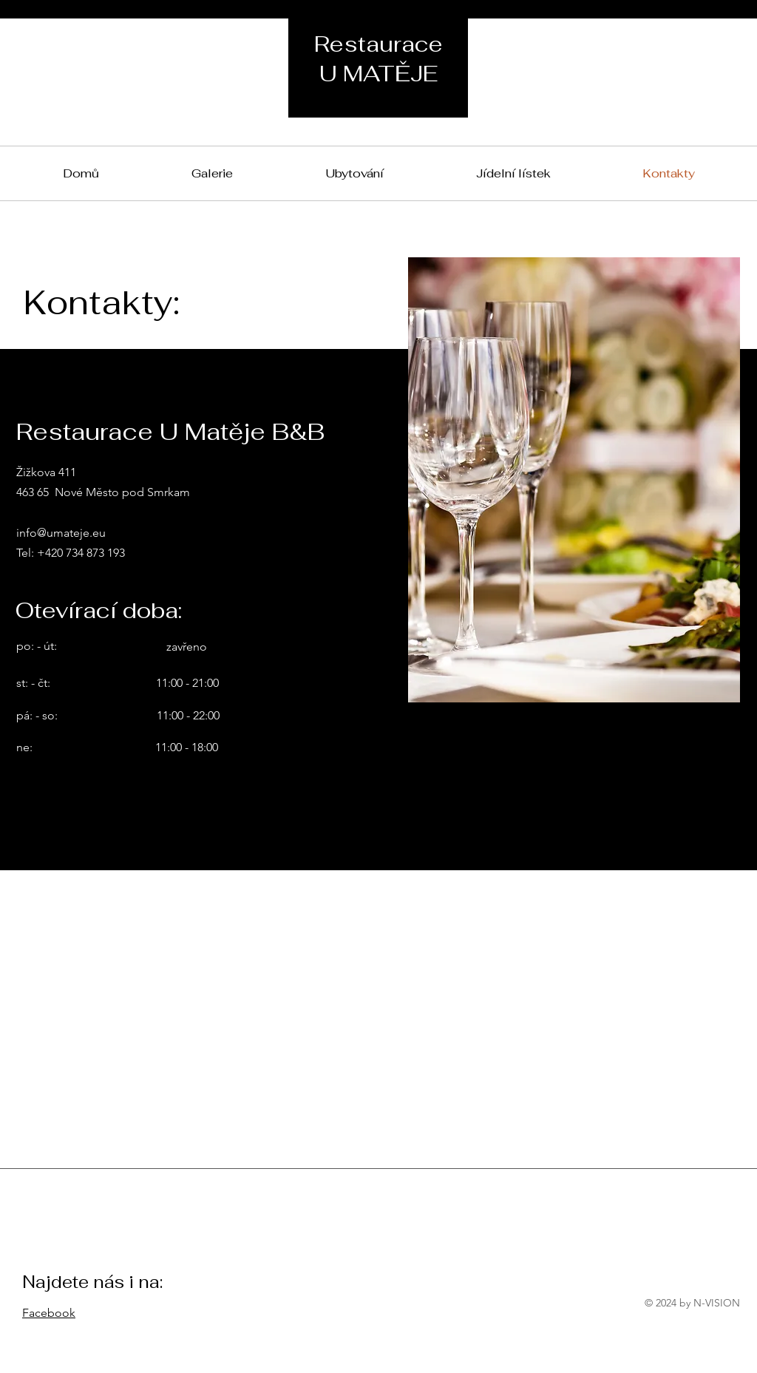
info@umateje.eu (61, 533)
